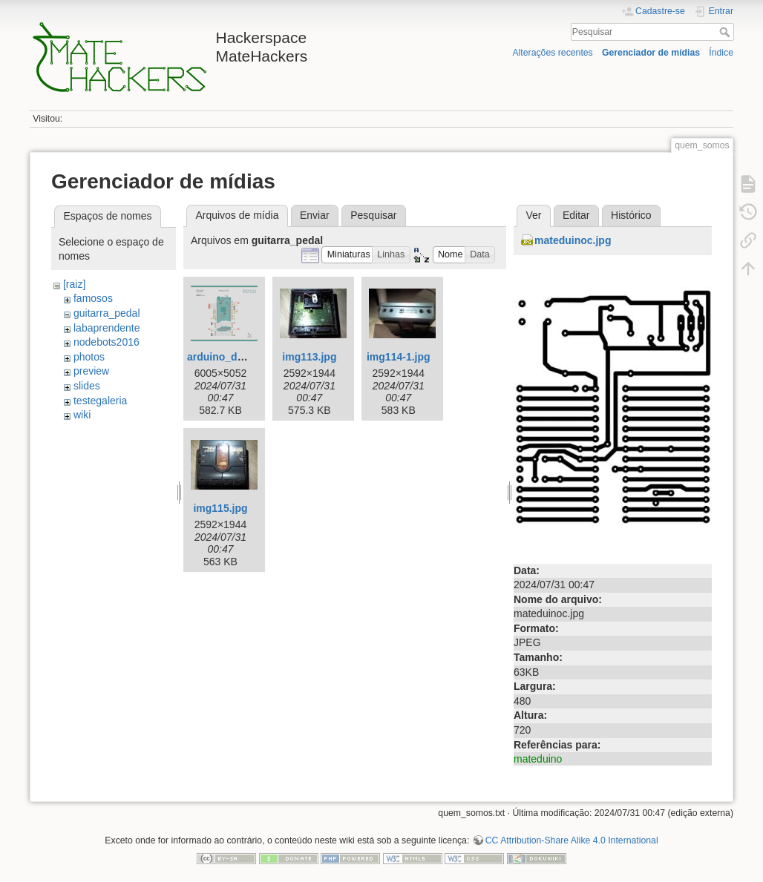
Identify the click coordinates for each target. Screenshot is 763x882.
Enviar (315, 215)
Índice (721, 52)
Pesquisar (726, 32)
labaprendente (106, 328)
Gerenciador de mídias (651, 52)
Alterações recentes (552, 52)
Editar (576, 215)
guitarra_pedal (106, 313)
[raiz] (74, 284)
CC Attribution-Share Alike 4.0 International (571, 840)
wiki (82, 415)
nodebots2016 (106, 342)
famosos (93, 298)
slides (86, 386)
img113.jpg (309, 357)
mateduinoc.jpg (572, 240)
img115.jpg (220, 508)
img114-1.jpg (398, 357)
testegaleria (100, 401)
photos (89, 357)
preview (91, 371)
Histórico (631, 215)
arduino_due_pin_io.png (247, 357)
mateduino (538, 759)
